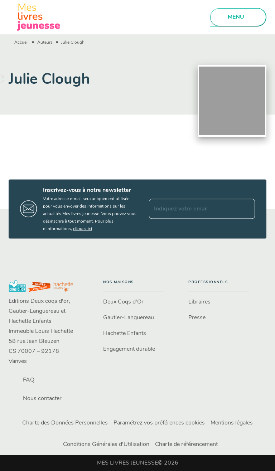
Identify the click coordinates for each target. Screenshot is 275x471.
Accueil (21, 42)
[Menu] (238, 17)
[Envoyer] (246, 209)
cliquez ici (82, 229)
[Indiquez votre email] (193, 209)
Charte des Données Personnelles (65, 423)
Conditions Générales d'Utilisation (106, 444)
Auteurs (45, 42)
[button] (133, 302)
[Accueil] (39, 17)
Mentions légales (232, 423)
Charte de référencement (186, 444)
